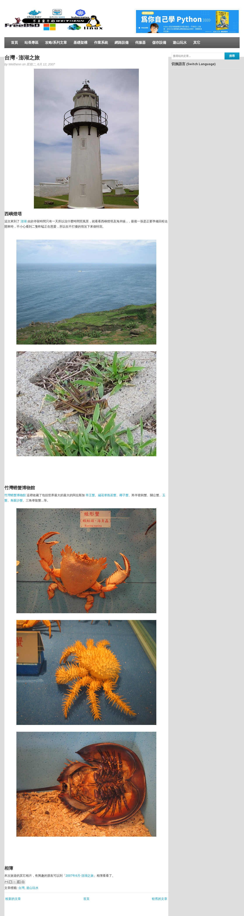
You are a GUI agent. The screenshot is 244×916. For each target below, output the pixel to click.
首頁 (14, 42)
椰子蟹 (124, 495)
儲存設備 (159, 42)
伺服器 (140, 42)
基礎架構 (80, 42)
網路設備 (122, 42)
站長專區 (31, 42)
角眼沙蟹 (16, 500)
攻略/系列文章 (56, 42)
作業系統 (101, 42)
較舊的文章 (159, 898)
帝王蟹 (90, 495)
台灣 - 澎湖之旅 (22, 57)
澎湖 (24, 221)
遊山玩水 (180, 42)
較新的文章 (13, 898)
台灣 (21, 888)
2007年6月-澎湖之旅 (80, 875)
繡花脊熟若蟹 (107, 495)
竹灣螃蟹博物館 (15, 495)
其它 (196, 42)
